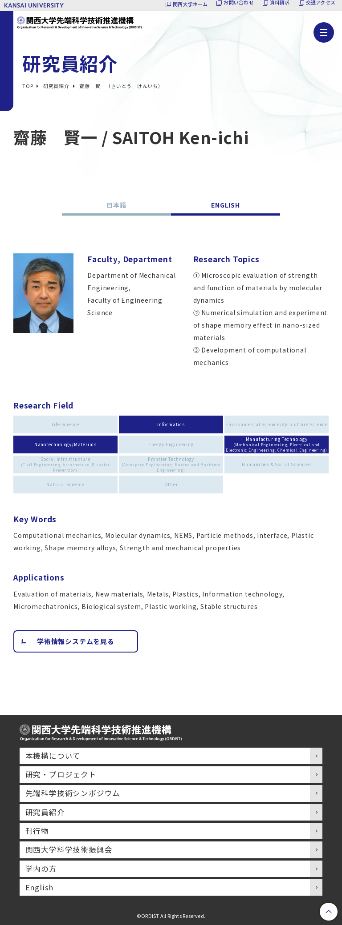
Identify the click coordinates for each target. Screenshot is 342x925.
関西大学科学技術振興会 (69, 849)
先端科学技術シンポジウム (73, 793)
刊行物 (37, 830)
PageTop (329, 912)
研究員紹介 (45, 812)
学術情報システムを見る (75, 641)
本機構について (53, 755)
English (39, 887)
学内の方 (41, 868)
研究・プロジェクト (61, 774)
